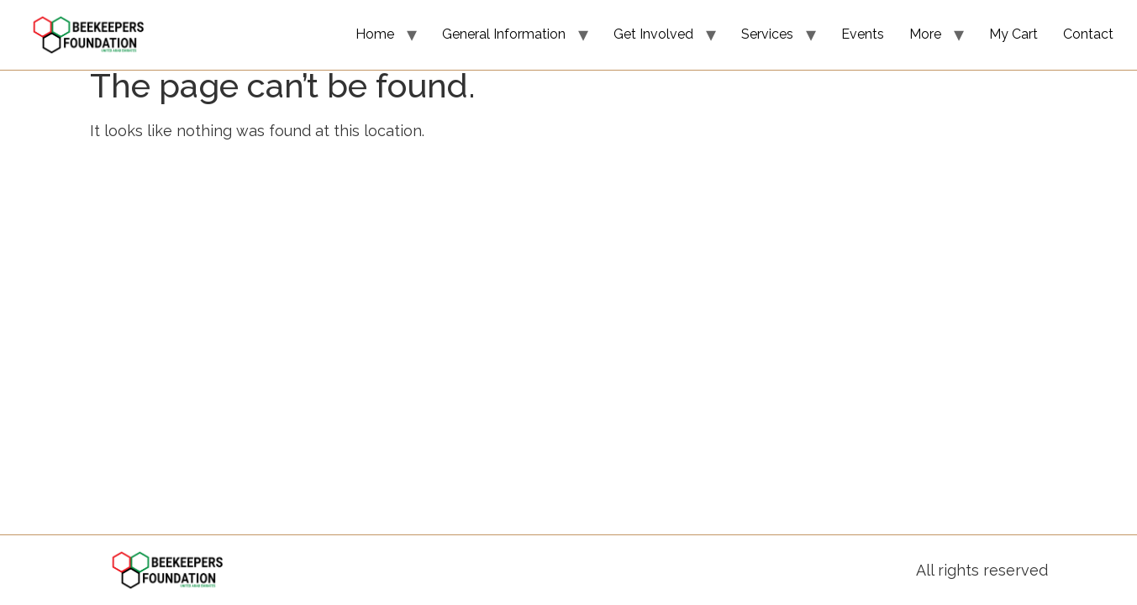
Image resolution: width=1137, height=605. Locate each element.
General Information (504, 34)
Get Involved (653, 34)
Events (862, 34)
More (925, 34)
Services (767, 34)
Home (374, 34)
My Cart (1013, 34)
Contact (1088, 34)
